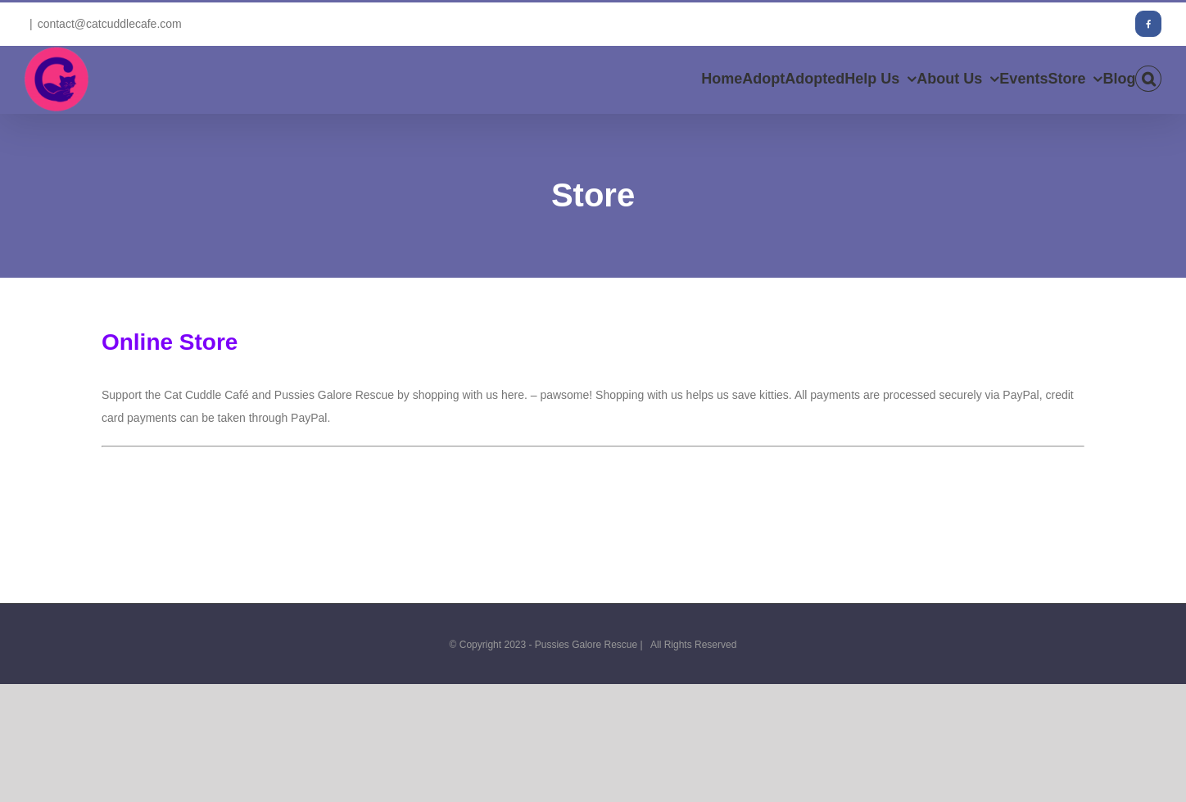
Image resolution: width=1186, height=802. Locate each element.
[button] (1148, 78)
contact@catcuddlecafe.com (110, 23)
